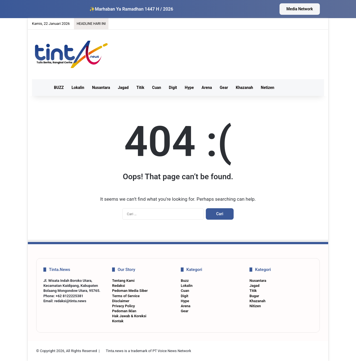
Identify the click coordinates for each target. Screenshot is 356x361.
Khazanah (244, 87)
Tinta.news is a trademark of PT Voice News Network (148, 351)
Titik (140, 87)
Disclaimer (120, 301)
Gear (224, 87)
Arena (207, 87)
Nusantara (101, 87)
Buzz (185, 280)
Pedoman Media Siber (130, 291)
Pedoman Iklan (124, 311)
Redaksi (118, 286)
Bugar (254, 296)
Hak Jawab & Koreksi (129, 316)
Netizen (267, 87)
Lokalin (77, 87)
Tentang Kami (123, 280)
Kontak (117, 321)
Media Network (299, 9)
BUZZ (59, 87)
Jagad (123, 87)
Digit (173, 87)
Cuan (156, 87)
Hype (189, 87)
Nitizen (255, 306)
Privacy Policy (123, 306)
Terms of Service (126, 296)
